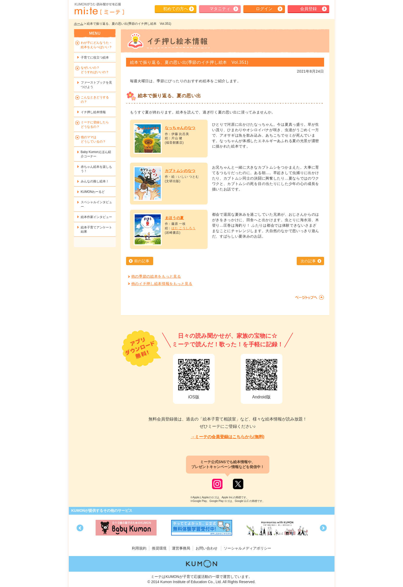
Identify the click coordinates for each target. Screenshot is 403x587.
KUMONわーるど (93, 192)
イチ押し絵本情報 (93, 112)
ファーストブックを (96, 85)
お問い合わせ (207, 548)
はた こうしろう (183, 228)
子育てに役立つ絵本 (95, 57)
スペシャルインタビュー (96, 204)
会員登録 (308, 9)
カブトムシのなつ (180, 171)
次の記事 (308, 261)
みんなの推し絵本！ (95, 181)
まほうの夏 (174, 218)
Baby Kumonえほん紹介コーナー (96, 154)
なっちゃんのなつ (180, 128)
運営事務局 (181, 548)
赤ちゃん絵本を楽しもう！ (96, 169)
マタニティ (219, 9)
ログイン (264, 9)
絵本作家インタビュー (96, 217)
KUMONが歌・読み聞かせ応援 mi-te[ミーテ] (99, 9)
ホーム (78, 23)
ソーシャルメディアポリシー (247, 548)
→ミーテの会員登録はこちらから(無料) (227, 437)
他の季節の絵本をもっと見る (156, 276)
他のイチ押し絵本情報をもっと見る (162, 284)
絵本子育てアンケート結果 (96, 230)
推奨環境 (159, 548)
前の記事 (142, 261)
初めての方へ (175, 9)
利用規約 (139, 548)
